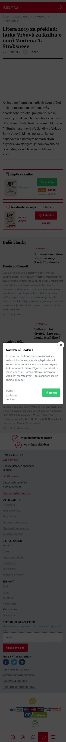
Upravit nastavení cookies (11, 395)
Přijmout (51, 392)
